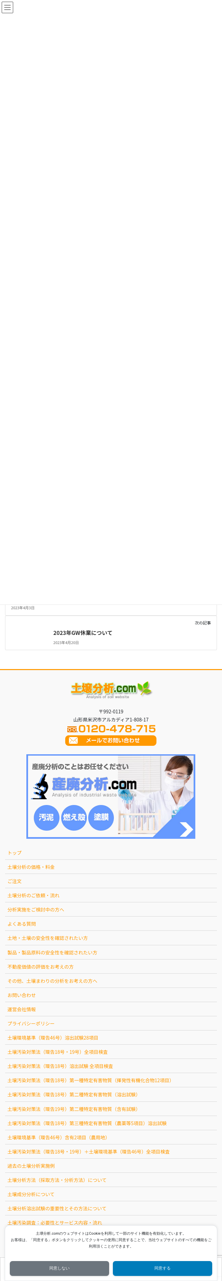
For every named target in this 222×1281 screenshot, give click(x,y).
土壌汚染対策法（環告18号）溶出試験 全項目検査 (60, 1066)
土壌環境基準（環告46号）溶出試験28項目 (52, 1037)
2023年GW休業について (83, 632)
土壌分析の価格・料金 (31, 866)
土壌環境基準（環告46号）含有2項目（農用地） (58, 1137)
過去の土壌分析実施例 (31, 1165)
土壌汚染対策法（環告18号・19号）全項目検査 (57, 1051)
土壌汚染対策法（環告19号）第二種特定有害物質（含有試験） (74, 1109)
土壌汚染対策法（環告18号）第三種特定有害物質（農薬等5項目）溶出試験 (87, 1123)
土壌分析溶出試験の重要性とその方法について (56, 1208)
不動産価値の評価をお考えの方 (40, 966)
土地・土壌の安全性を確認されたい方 (47, 937)
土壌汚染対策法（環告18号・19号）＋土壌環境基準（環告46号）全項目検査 (88, 1151)
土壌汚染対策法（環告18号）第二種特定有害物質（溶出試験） (74, 1094)
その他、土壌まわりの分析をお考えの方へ (52, 980)
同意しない (59, 1268)
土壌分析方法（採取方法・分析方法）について (57, 1180)
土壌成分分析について (31, 1194)
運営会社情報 (21, 1009)
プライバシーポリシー (31, 1023)
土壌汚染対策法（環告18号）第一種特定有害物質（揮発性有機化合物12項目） (90, 1080)
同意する (162, 1268)
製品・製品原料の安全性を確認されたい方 (52, 952)
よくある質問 (21, 923)
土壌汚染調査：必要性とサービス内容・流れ (54, 1222)
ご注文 (14, 881)
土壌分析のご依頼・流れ (33, 895)
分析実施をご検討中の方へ (35, 909)
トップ (14, 852)
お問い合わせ (21, 995)
